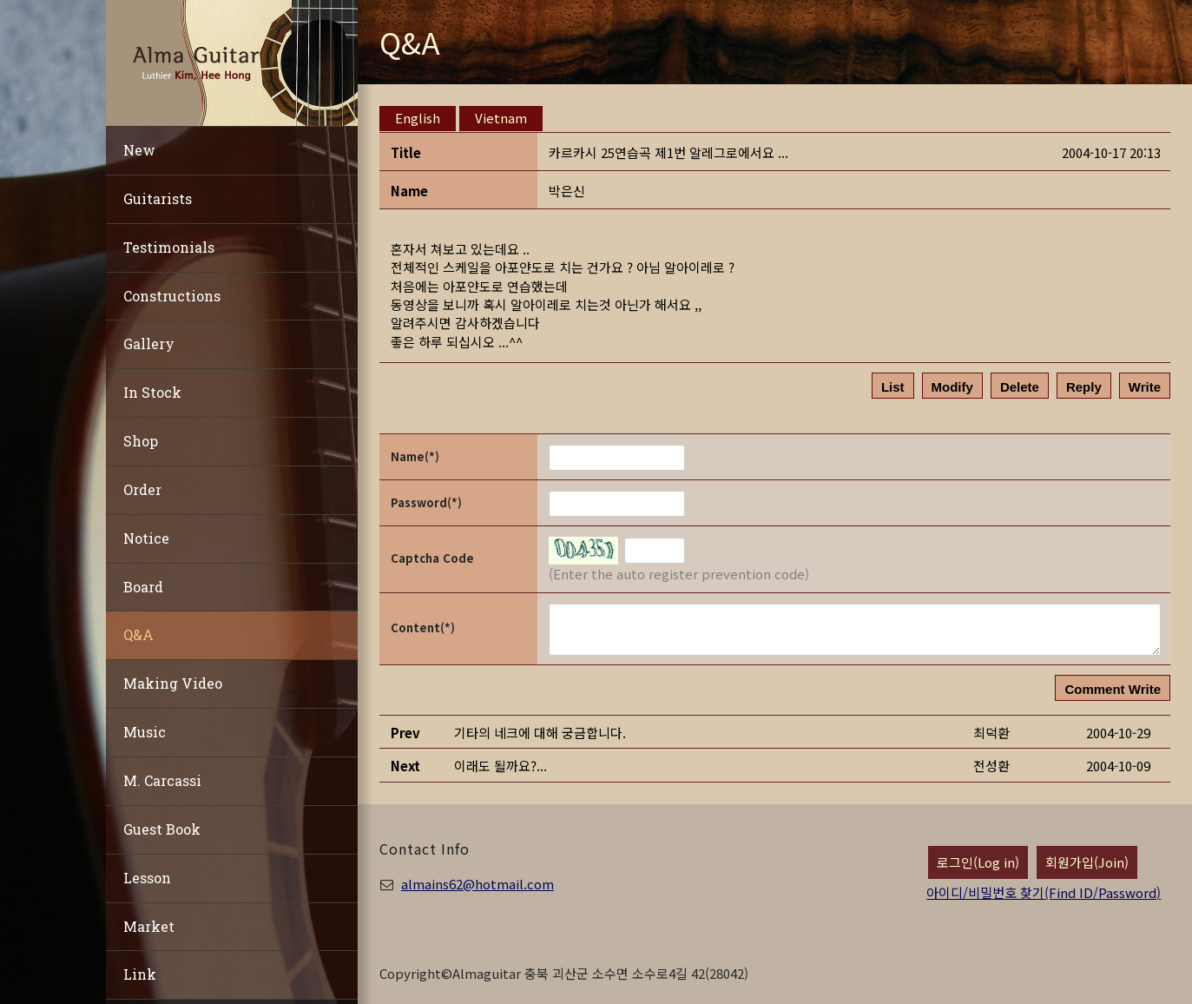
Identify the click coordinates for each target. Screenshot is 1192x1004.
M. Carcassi (162, 780)
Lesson (147, 878)
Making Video (172, 683)
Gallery (149, 343)
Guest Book (162, 829)
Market (149, 926)
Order (142, 489)
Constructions (172, 296)
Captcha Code (432, 558)
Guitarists (157, 198)
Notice (146, 538)
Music (144, 732)
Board (143, 587)
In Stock (152, 392)
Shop (140, 441)
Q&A (138, 634)
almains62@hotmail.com (477, 884)
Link (139, 974)
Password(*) (426, 502)
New (139, 150)
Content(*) (423, 627)
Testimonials (168, 247)
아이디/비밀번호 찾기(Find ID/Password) (1043, 892)
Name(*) (415, 456)
